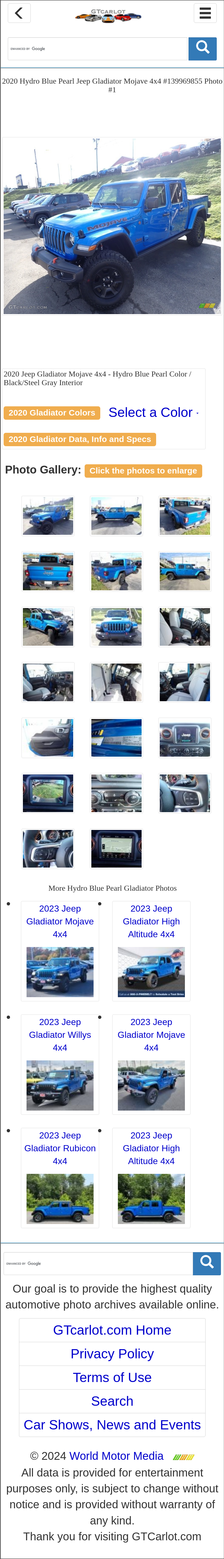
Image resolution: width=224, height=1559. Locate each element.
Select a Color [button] (153, 412)
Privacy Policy (112, 1353)
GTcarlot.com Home (112, 1330)
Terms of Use (112, 1377)
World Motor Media (117, 1456)
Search (112, 1401)
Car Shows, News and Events (112, 1424)
